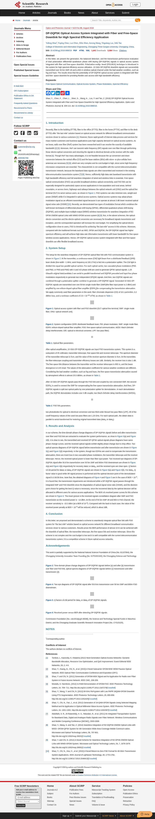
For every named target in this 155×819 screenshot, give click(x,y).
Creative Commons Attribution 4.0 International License (97, 775)
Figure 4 (56, 466)
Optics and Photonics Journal (58, 28)
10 (69, 204)
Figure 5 (105, 470)
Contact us (18, 118)
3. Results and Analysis (60, 425)
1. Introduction (54, 122)
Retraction (127, 801)
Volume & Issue (98, 805)
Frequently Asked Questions (25, 103)
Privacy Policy (129, 805)
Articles (36, 12)
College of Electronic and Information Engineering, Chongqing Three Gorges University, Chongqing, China (90, 47)
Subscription (97, 793)
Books (67, 12)
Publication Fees (23, 56)
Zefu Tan (118, 43)
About (95, 12)
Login (135, 4)
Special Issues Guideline (25, 76)
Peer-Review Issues (77, 797)
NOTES (50, 629)
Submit (125, 12)
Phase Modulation (104, 84)
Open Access (128, 790)
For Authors (21, 52)
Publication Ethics (130, 793)
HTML (81, 50)
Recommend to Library (23, 113)
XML (88, 50)
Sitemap (50, 801)
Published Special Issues (25, 70)
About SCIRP (76, 786)
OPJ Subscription (21, 91)
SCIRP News (108, 816)
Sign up (66, 816)
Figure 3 (120, 436)
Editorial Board (22, 49)
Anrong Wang (95, 43)
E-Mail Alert (19, 86)
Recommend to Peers (23, 108)
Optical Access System (86, 84)
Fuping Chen (63, 43)
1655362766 (23, 158)
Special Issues (75, 801)
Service (96, 786)
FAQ (94, 801)
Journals (52, 12)
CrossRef (111, 688)
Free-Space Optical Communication (60, 84)
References (51, 654)
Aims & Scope (22, 45)
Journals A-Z (52, 790)
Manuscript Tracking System (103, 790)
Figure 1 (91, 193)
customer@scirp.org (26, 147)
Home (22, 12)
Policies (127, 786)
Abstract (50, 55)
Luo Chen (74, 43)
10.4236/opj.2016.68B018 (61, 50)
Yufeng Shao (51, 43)
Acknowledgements (58, 545)
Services (109, 12)
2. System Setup (55, 248)
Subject (50, 793)
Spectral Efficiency (120, 84)
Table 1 (109, 296)
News (81, 12)
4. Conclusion (54, 513)
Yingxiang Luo (107, 43)
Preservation (128, 797)
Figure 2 (57, 258)
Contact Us (51, 805)
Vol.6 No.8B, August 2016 (83, 28)
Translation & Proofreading (103, 797)
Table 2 (97, 375)
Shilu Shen (83, 43)
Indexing (19, 41)
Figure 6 (60, 496)
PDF (75, 50)
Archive (19, 38)
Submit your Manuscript (85, 816)
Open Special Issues (23, 65)
